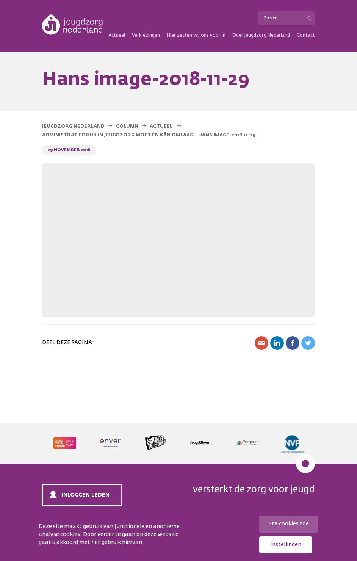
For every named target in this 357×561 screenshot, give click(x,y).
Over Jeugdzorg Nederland (261, 35)
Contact (306, 35)
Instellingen (285, 544)
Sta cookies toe (289, 524)
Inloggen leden (86, 495)
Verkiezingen (146, 35)
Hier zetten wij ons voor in (196, 35)
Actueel (116, 35)
